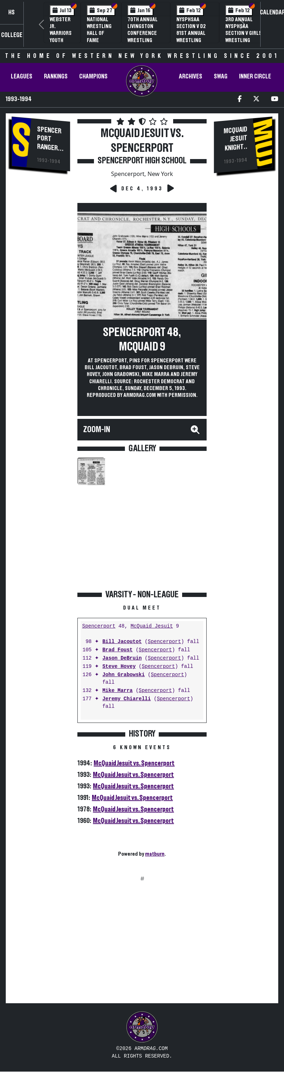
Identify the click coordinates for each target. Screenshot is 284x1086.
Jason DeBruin (121, 658)
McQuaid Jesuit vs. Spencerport (134, 763)
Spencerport (98, 626)
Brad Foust (117, 650)
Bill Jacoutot (121, 641)
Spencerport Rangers (49, 139)
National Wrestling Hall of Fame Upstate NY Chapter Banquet (100, 40)
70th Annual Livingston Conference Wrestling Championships (145, 33)
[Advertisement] (41, 300)
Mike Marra (117, 690)
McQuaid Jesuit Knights (235, 139)
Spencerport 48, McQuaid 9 (142, 339)
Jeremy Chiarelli (126, 699)
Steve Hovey (118, 666)
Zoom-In (96, 429)
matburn (154, 854)
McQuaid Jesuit (152, 626)
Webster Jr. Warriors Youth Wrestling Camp (62, 37)
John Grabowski (123, 674)
